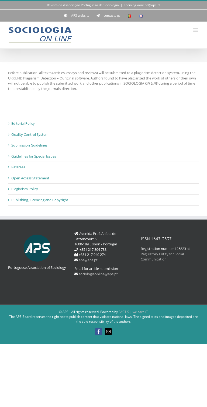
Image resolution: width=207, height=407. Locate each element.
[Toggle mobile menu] (196, 30)
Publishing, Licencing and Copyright (39, 199)
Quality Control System (30, 134)
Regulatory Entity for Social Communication (162, 257)
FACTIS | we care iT (133, 311)
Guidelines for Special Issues (33, 156)
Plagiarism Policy (24, 188)
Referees (18, 167)
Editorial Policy (23, 123)
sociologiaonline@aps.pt (142, 5)
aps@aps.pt (88, 260)
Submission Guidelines (29, 145)
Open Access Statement (30, 178)
